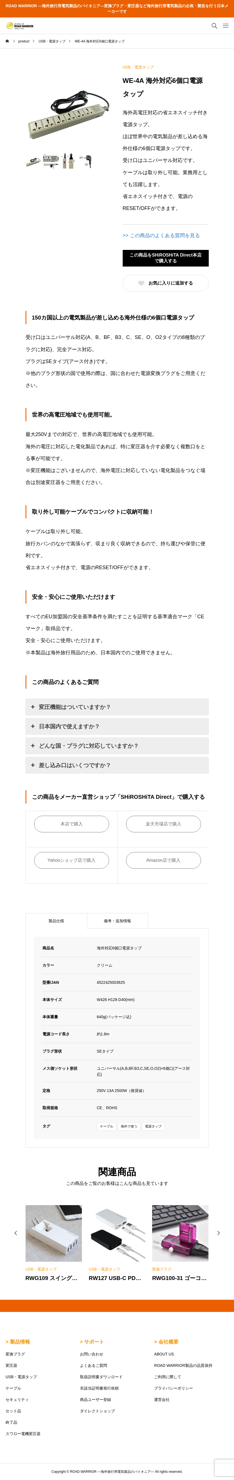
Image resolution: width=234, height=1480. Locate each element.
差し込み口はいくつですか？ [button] (70, 765)
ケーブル (106, 1126)
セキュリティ (17, 1399)
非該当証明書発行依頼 (99, 1388)
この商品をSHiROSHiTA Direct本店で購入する (166, 258)
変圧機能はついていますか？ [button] (70, 707)
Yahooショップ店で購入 (71, 860)
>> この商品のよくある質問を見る (161, 235)
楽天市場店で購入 (163, 824)
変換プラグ (15, 1354)
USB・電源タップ (138, 67)
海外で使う (129, 1126)
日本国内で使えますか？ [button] (65, 726)
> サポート (92, 1342)
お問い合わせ (91, 1354)
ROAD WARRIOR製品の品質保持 (183, 1365)
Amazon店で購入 (163, 860)
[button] (16, 1233)
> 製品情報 (18, 1342)
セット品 (13, 1411)
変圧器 (11, 1365)
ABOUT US (164, 1354)
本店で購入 (72, 824)
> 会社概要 (166, 1342)
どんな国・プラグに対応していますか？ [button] (84, 746)
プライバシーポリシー (173, 1388)
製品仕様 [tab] (56, 921)
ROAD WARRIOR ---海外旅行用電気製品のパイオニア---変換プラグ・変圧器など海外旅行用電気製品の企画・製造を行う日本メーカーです (117, 9)
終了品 (11, 1422)
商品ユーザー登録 (95, 1399)
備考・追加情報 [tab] (117, 921)
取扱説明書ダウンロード (101, 1377)
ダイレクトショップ (97, 1411)
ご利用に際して (167, 1377)
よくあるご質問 (93, 1365)
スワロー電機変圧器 (23, 1433)
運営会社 (162, 1399)
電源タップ (153, 1126)
